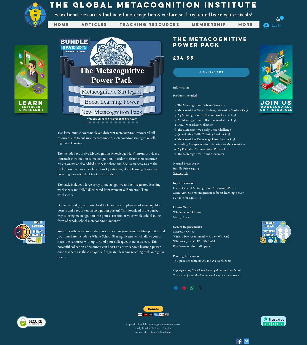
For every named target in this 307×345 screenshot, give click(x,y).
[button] (280, 18)
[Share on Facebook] (175, 288)
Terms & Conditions (161, 331)
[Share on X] (200, 288)
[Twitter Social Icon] (246, 341)
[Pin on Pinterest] (184, 288)
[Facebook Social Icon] (239, 341)
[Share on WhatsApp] (192, 288)
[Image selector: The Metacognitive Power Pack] (85, 122)
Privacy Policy (142, 331)
